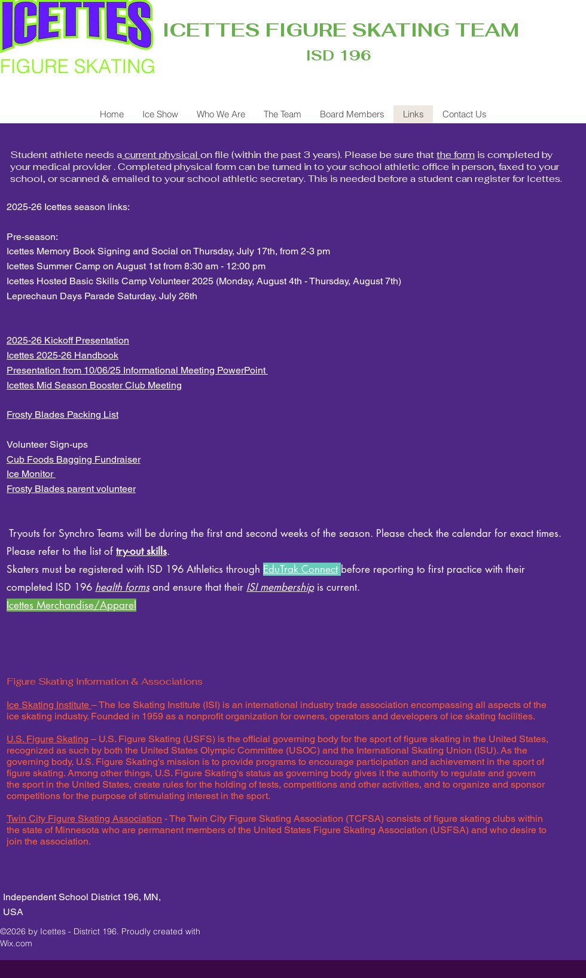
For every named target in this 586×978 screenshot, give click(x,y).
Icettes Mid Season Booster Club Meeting (94, 385)
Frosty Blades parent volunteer (71, 488)
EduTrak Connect (300, 569)
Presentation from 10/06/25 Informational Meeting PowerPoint (137, 370)
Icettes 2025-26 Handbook (62, 355)
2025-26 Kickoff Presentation (68, 340)
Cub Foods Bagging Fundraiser (74, 459)
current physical (161, 154)
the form (456, 154)
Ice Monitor (31, 473)
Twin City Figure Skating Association (84, 818)
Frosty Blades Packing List (62, 414)
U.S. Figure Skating (47, 739)
